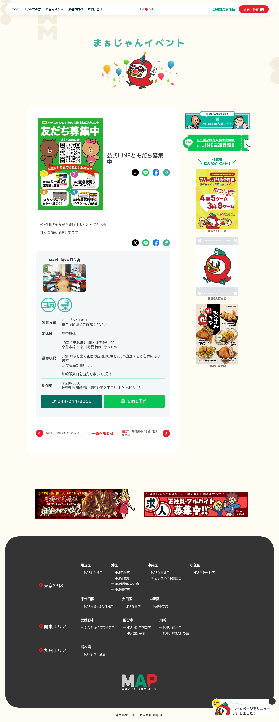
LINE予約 (138, 401)
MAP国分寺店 (135, 633)
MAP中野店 (160, 606)
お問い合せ (95, 9)
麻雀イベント (55, 9)
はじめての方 (32, 9)
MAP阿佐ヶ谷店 (204, 572)
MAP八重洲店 (160, 572)
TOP (15, 9)
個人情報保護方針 (152, 715)
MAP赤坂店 (122, 572)
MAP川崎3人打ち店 (176, 633)
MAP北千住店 (93, 572)
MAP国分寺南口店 (138, 627)
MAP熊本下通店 (94, 654)
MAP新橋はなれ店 (127, 584)
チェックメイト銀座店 (166, 578)
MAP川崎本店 (172, 627)
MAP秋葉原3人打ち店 (98, 606)
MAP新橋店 (122, 578)
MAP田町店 (122, 589)
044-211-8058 (74, 401)
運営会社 (121, 715)
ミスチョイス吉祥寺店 (99, 627)
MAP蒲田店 (133, 606)
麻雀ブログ (75, 9)
